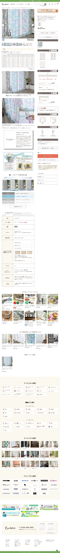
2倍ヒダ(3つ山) (17, 245)
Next (33, 25)
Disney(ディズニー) (18, 231)
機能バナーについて (18, 544)
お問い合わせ (27, 544)
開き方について (54, 114)
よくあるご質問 (40, 173)
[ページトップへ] (57, 551)
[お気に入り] (52, 4)
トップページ (3, 7)
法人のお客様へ (36, 540)
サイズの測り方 (17, 540)
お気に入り (7, 544)
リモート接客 (27, 541)
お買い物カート (8, 545)
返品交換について (41, 176)
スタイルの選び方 (53, 50)
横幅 (39, 70)
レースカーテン (12, 7)
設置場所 (40, 139)
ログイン (7, 541)
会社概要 (35, 545)
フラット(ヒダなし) (17, 248)
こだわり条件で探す (42, 5)
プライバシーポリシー (49, 541)
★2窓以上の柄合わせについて (19, 260)
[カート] (57, 4)
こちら (41, 169)
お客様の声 (16, 541)
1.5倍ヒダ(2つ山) (17, 242)
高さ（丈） (41, 93)
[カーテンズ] (5, 4)
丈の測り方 (54, 93)
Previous (3, 25)
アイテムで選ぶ (8, 7)
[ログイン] (55, 4)
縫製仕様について (17, 545)
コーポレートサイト (37, 544)
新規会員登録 (8, 540)
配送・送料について (41, 183)
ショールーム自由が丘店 (38, 541)
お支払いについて (41, 179)
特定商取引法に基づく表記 (50, 540)
